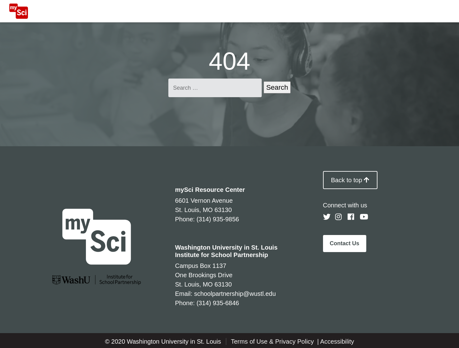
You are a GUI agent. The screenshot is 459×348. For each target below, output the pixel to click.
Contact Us (344, 243)
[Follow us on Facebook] (351, 217)
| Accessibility (335, 341)
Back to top (350, 180)
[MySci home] (18, 11)
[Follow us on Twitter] (326, 217)
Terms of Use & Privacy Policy (273, 341)
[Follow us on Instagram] (339, 217)
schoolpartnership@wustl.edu (235, 293)
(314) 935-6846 (217, 303)
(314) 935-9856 (217, 219)
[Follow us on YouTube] (363, 217)
